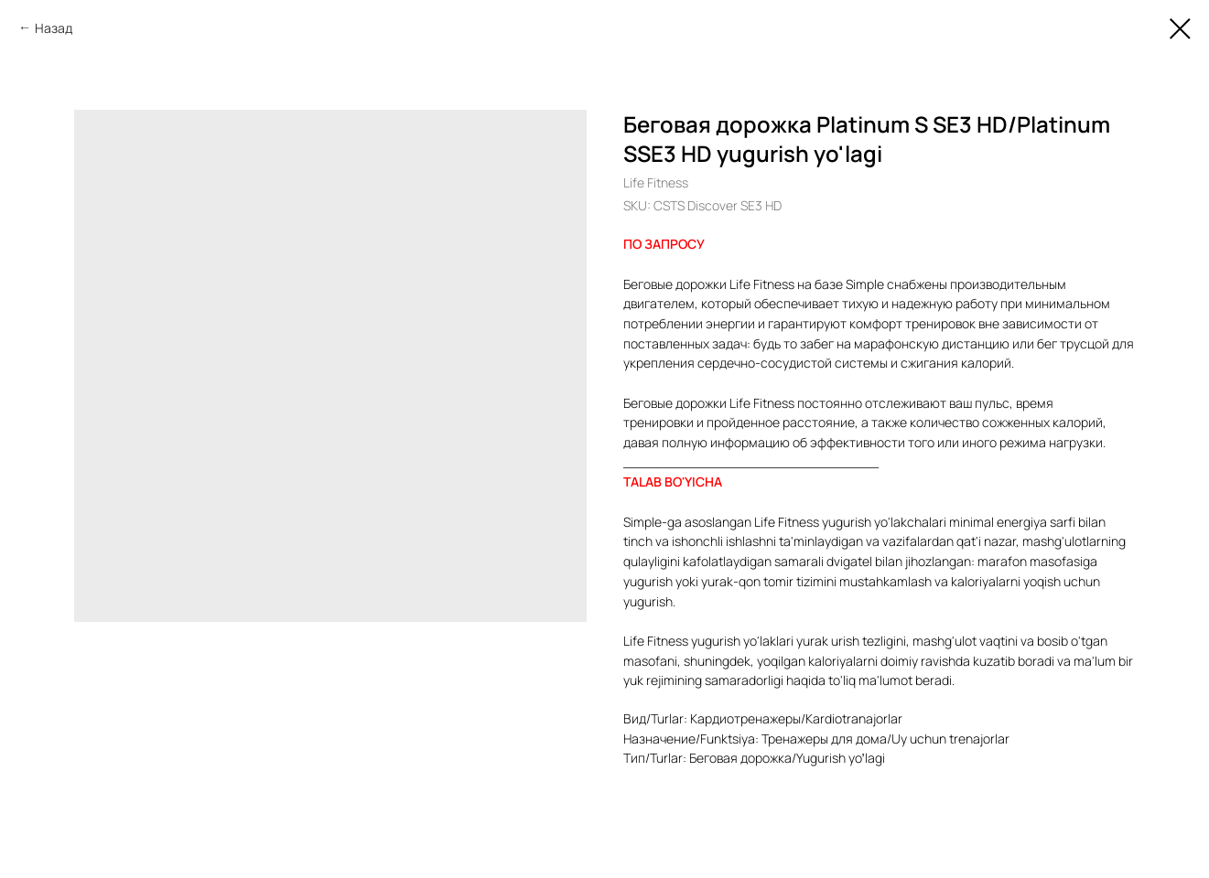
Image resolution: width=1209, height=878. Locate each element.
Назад (53, 28)
